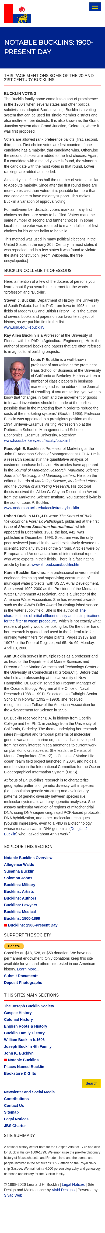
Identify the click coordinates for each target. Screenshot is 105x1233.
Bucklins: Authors (20, 898)
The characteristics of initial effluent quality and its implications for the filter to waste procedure (52, 615)
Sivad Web (13, 1195)
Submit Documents (21, 976)
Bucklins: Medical (20, 912)
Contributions (16, 1099)
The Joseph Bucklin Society (29, 1006)
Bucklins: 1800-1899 (22, 918)
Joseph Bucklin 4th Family (28, 1046)
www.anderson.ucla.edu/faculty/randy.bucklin (41, 508)
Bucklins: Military (19, 885)
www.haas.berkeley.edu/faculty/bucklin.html (40, 440)
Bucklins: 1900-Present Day (33, 925)
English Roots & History (25, 1026)
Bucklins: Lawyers (20, 905)
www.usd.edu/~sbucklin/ (24, 327)
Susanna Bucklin (19, 871)
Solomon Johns (18, 878)
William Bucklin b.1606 (24, 1040)
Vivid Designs (63, 1190)
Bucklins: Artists (19, 891)
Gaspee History (18, 1013)
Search (91, 1083)
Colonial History (18, 1019)
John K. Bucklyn (19, 1053)
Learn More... (28, 969)
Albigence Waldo (19, 864)
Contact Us (14, 1105)
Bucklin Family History (24, 1033)
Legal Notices (16, 1119)
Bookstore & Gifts (20, 1073)
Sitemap (11, 1112)
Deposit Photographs (23, 982)
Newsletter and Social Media (29, 1092)
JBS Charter (15, 1126)
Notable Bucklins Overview (28, 858)
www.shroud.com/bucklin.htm (56, 564)
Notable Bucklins (23, 1060)
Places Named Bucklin (24, 1067)
